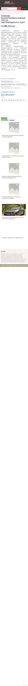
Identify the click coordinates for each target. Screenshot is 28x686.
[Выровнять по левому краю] (9, 100)
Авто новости (9, 12)
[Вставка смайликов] (21, 100)
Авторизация (5, 6)
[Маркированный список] (16, 100)
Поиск (24, 8)
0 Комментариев (6, 87)
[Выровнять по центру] (11, 100)
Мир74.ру (3, 12)
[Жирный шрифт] (2, 100)
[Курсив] (4, 100)
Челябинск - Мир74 (12, 265)
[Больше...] (23, 100)
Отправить (4, 118)
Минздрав (8, 80)
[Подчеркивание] (6, 100)
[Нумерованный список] (18, 100)
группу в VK (13, 83)
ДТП (11, 80)
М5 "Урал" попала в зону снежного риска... (13, 237)
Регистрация (12, 6)
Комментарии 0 (8, 92)
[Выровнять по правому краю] (13, 100)
